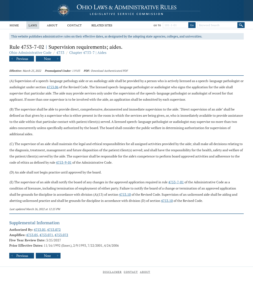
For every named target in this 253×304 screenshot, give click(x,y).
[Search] (241, 25)
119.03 (76, 70)
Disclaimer (112, 272)
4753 (60, 52)
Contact (74, 25)
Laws (33, 25)
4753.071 (46, 235)
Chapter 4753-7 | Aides (88, 52)
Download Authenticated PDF (109, 70)
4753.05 (40, 229)
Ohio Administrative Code (30, 52)
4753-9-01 (64, 162)
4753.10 (125, 194)
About (52, 25)
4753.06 (53, 87)
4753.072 (54, 229)
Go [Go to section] (192, 25)
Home (14, 25)
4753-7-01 (176, 182)
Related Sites (101, 25)
